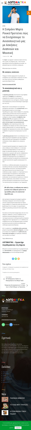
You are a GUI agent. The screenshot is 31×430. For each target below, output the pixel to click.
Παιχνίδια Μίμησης (17, 398)
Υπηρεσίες (5, 372)
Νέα (4, 380)
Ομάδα (4, 375)
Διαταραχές (6, 373)
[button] (29, 13)
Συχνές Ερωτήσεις (7, 378)
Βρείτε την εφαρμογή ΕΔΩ (9, 84)
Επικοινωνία (6, 382)
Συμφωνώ (18, 427)
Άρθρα (3, 26)
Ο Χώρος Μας (6, 377)
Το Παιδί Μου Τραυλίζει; (19, 405)
